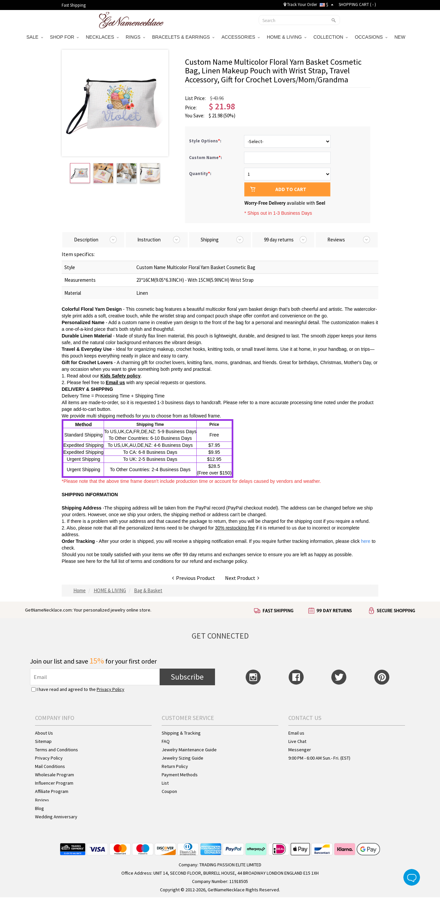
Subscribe (187, 677)
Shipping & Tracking (181, 733)
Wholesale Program (54, 775)
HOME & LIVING (286, 37)
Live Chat (297, 741)
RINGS (135, 37)
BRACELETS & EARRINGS (183, 37)
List (165, 783)
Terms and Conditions (56, 750)
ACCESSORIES (240, 37)
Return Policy (175, 766)
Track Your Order (300, 4)
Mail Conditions (50, 766)
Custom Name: (206, 157)
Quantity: (200, 173)
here (90, 561)
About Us (44, 733)
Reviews (42, 800)
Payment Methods (180, 775)
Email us (115, 382)
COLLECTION (330, 37)
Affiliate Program (51, 791)
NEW (400, 37)
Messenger (299, 750)
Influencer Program (54, 783)
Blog (39, 808)
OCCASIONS (371, 37)
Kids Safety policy (120, 375)
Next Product (242, 578)
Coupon (169, 791)
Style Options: (205, 141)
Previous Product (193, 578)
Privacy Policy (110, 689)
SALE (34, 37)
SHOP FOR (64, 37)
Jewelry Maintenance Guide (189, 750)
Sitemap (43, 741)
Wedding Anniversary (56, 817)
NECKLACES (102, 37)
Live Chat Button (411, 877)
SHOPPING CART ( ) (357, 4)
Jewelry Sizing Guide (182, 758)
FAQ (166, 741)
